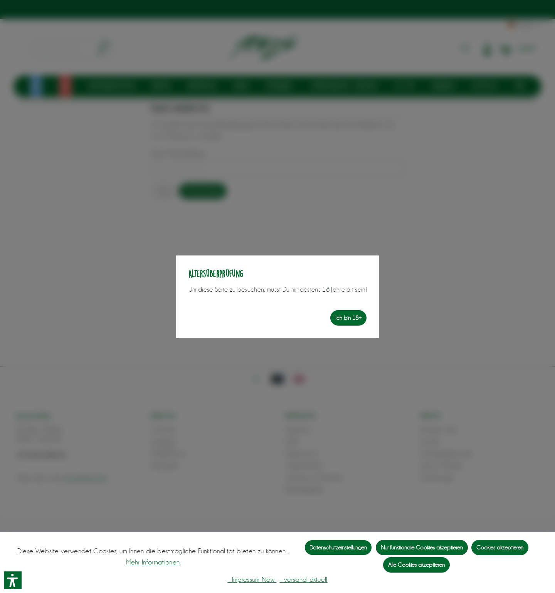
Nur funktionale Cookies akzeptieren (422, 547)
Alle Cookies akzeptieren (416, 565)
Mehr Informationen (153, 562)
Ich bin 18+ (348, 318)
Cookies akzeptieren (499, 547)
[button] (13, 580)
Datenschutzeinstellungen (338, 547)
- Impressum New (251, 579)
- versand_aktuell (303, 579)
